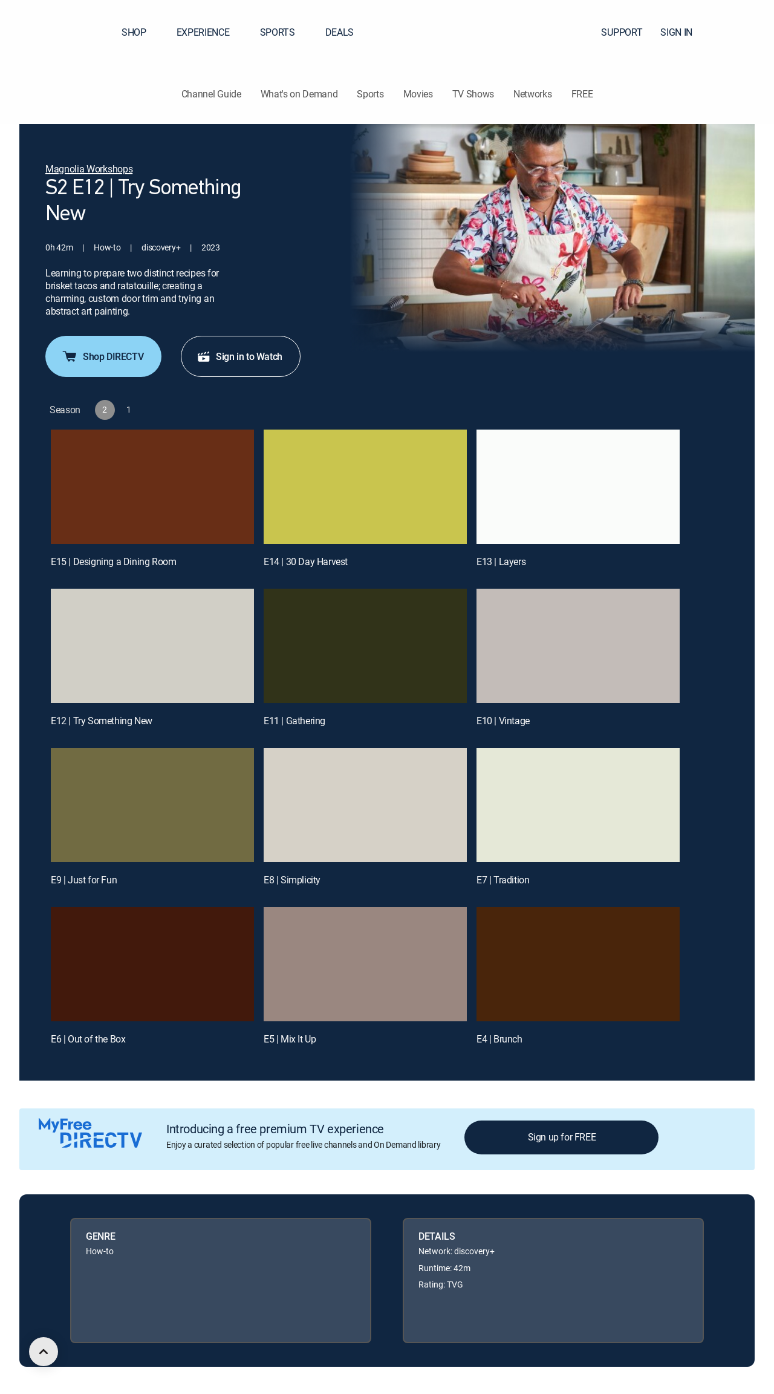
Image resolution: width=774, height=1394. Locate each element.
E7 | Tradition (502, 879)
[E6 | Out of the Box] (152, 964)
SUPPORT (621, 32)
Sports (370, 93)
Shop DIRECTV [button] (102, 356)
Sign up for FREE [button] (562, 1137)
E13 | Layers (500, 561)
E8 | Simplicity (292, 879)
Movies (418, 93)
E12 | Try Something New (101, 720)
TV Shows (473, 93)
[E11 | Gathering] (365, 646)
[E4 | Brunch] (578, 964)
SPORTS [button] (285, 32)
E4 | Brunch (499, 1039)
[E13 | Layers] (578, 487)
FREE (582, 93)
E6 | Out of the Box (88, 1039)
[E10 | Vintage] (578, 646)
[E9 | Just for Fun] (152, 805)
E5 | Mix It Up (290, 1039)
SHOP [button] (141, 32)
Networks (532, 93)
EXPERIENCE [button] (210, 32)
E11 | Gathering (294, 720)
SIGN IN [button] (683, 32)
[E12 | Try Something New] (152, 646)
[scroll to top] (43, 1351)
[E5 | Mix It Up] (365, 964)
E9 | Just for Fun (84, 879)
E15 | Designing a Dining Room (113, 561)
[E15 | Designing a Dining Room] (152, 487)
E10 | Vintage (503, 720)
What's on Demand (299, 93)
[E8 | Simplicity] (365, 805)
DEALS (339, 32)
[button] (743, 32)
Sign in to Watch (239, 356)
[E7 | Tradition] (578, 805)
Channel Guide (211, 93)
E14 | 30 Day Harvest (306, 561)
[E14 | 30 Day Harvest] (365, 487)
